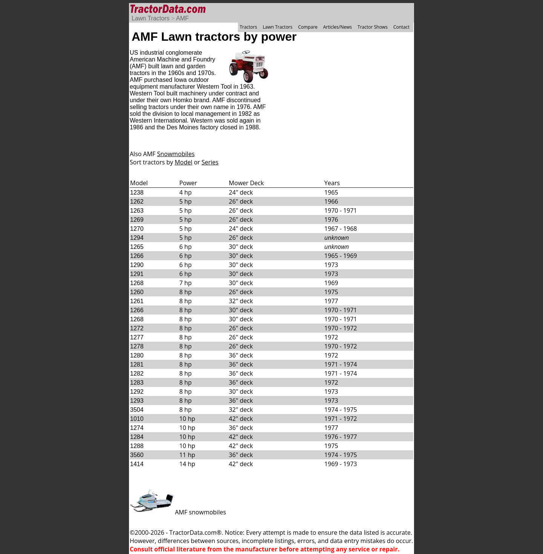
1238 (137, 192)
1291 (137, 274)
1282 (137, 373)
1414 (137, 464)
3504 (137, 410)
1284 (137, 437)
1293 (137, 400)
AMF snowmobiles (178, 512)
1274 (137, 428)
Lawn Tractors (150, 18)
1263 (137, 210)
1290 (137, 265)
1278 (137, 346)
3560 (137, 455)
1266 (137, 256)
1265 (137, 247)
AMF (182, 18)
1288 (137, 446)
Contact (401, 27)
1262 (137, 201)
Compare (308, 27)
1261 (137, 301)
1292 (137, 391)
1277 (137, 337)
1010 (137, 419)
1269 (137, 219)
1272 (137, 328)
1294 (137, 238)
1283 (137, 382)
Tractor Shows (372, 27)
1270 (137, 229)
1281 (137, 364)
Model (183, 162)
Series (210, 162)
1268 (137, 283)
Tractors (248, 27)
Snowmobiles (176, 154)
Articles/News (337, 27)
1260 (137, 292)
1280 (137, 355)
